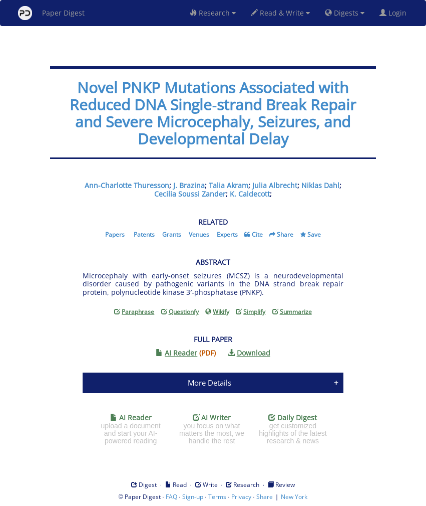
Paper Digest (51, 13)
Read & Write (280, 13)
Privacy (241, 496)
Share (285, 234)
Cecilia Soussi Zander (190, 194)
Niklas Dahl (320, 185)
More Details (209, 383)
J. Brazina (189, 185)
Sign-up (192, 496)
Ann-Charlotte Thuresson (127, 185)
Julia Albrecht (274, 185)
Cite (257, 234)
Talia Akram (228, 185)
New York (294, 496)
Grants (171, 234)
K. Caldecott (250, 194)
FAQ (171, 496)
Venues (199, 234)
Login (394, 13)
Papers (115, 234)
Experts (227, 234)
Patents (144, 234)
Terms (217, 496)
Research (213, 13)
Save (314, 234)
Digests (344, 13)
